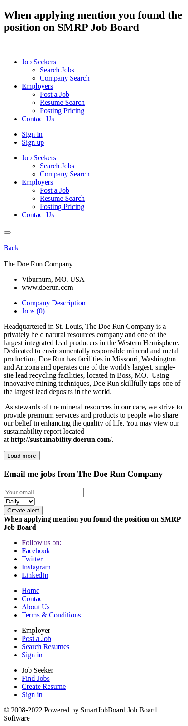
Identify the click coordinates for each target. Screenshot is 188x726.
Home (30, 590)
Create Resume (44, 686)
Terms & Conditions (51, 615)
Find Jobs (36, 678)
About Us (36, 607)
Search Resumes (45, 646)
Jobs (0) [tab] (33, 311)
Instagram (36, 567)
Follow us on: (42, 542)
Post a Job (36, 638)
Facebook (36, 551)
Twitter (32, 559)
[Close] (7, 232)
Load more (21, 455)
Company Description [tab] (54, 303)
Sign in (32, 134)
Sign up (33, 142)
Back (11, 247)
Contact (33, 599)
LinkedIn (35, 575)
